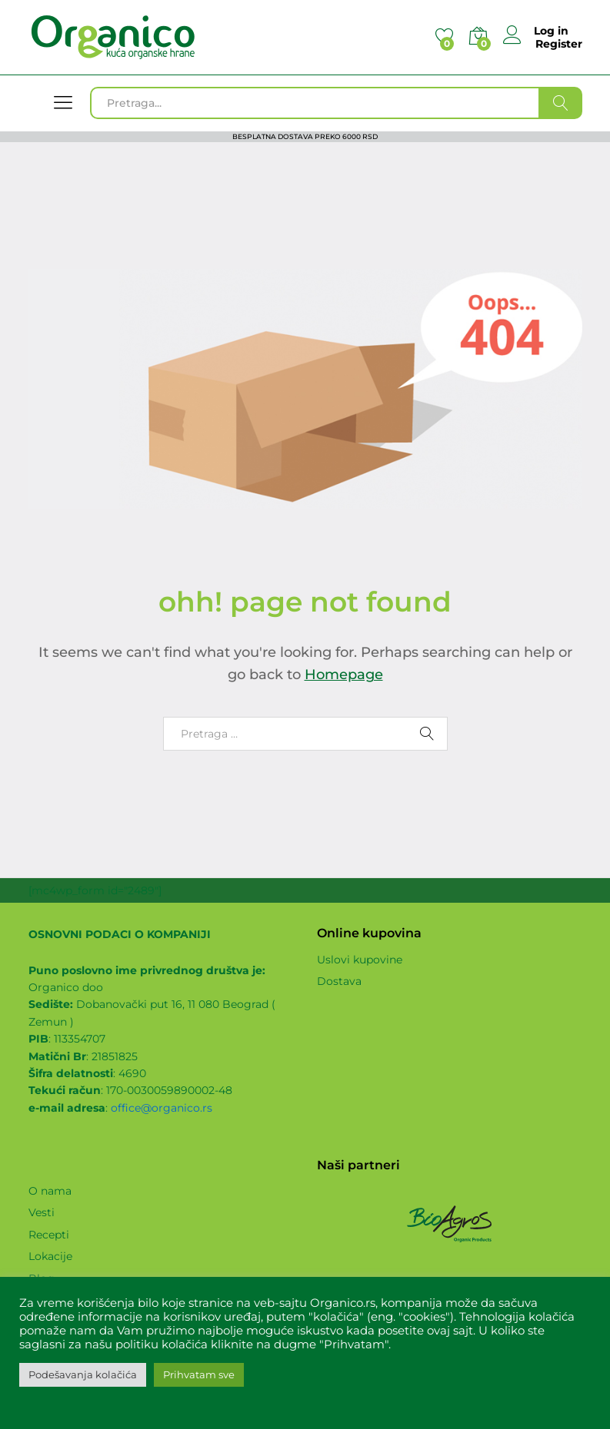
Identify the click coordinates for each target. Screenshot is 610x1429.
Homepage (344, 674)
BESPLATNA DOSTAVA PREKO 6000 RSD (305, 136)
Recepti (48, 1235)
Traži (561, 103)
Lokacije (50, 1256)
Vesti (41, 1212)
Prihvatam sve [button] (199, 1374)
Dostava (339, 981)
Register (558, 44)
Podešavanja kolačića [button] (82, 1374)
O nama (50, 1191)
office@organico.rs (161, 1108)
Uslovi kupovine (359, 959)
